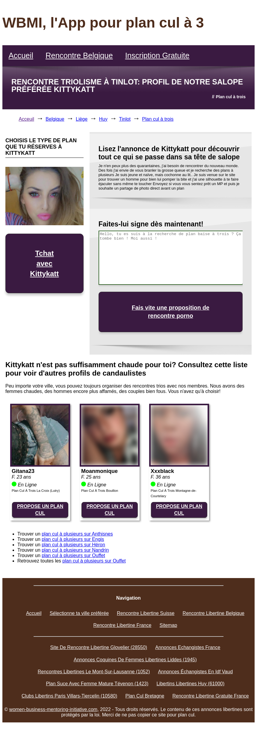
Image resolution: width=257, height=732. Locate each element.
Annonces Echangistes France (187, 647)
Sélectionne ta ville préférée (79, 613)
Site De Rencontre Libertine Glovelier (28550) (98, 647)
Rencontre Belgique (79, 55)
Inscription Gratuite (157, 55)
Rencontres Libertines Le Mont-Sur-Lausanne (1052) (94, 671)
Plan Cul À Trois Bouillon (99, 490)
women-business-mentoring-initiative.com (53, 709)
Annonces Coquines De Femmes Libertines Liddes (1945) (135, 659)
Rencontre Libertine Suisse (145, 613)
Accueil (20, 55)
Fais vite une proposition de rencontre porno (170, 311)
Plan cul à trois (157, 119)
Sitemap (168, 625)
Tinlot (125, 119)
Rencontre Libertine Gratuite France (211, 695)
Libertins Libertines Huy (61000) (191, 683)
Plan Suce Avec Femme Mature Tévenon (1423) (97, 683)
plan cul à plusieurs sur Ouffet (73, 555)
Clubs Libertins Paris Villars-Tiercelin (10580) (69, 695)
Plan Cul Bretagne (144, 695)
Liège (81, 119)
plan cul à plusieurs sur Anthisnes (77, 533)
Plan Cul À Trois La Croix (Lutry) (36, 490)
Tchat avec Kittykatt (44, 263)
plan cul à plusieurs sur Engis (73, 539)
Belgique (55, 119)
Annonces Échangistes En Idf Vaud (195, 671)
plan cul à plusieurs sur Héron (73, 544)
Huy (103, 119)
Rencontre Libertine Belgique (213, 613)
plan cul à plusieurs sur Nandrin (75, 550)
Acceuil (26, 119)
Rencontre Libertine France (122, 625)
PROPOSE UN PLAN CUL (40, 509)
